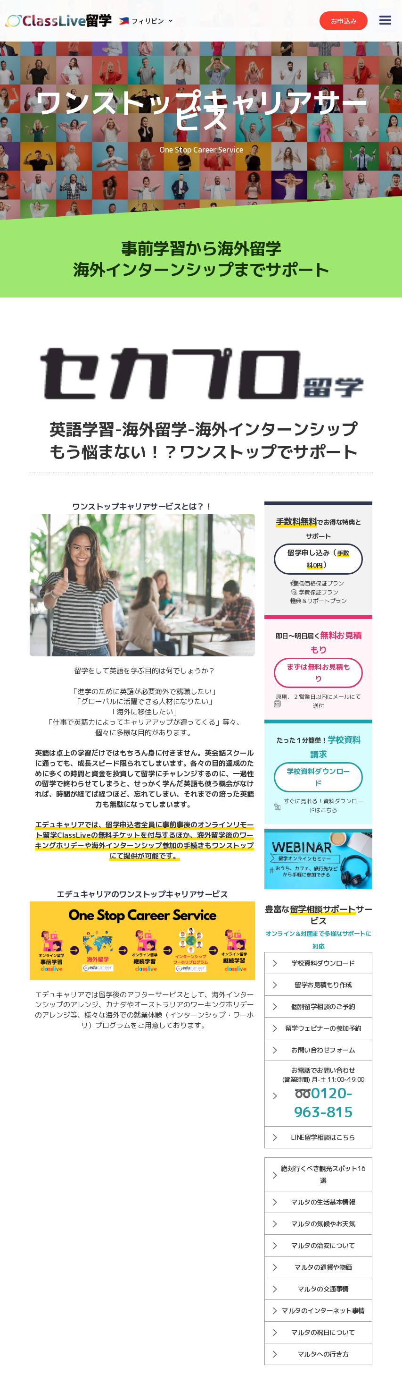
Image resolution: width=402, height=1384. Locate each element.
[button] (147, 20)
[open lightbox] (142, 940)
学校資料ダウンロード (318, 777)
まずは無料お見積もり (318, 672)
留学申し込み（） (318, 558)
